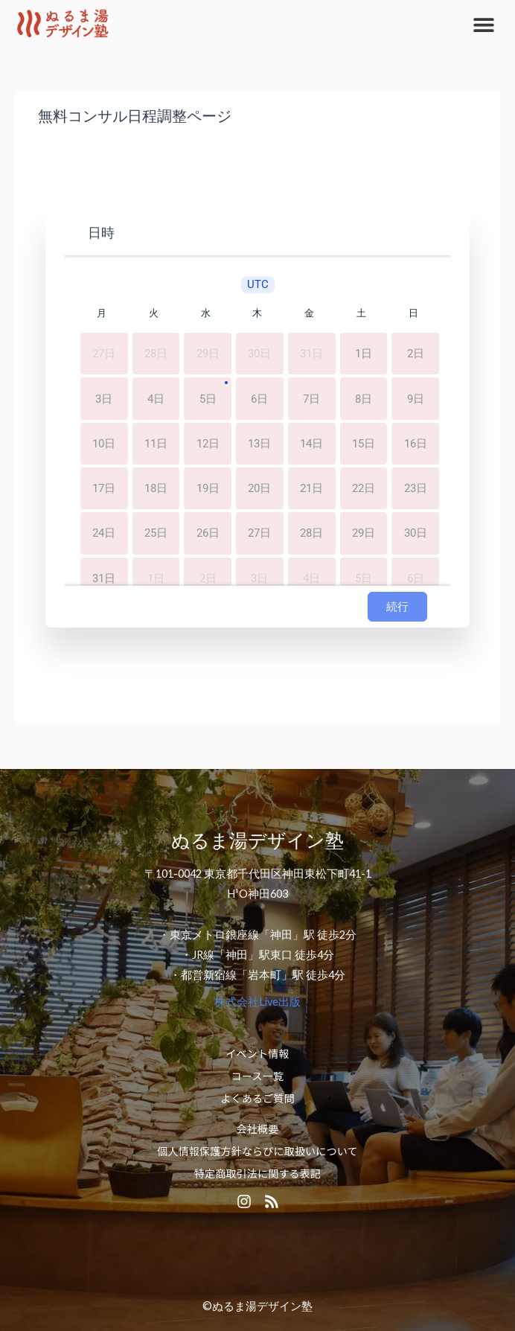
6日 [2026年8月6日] (259, 399)
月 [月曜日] (101, 313)
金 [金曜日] (309, 313)
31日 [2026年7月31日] (311, 354)
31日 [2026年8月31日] (103, 577)
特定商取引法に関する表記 (257, 1173)
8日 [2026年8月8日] (363, 399)
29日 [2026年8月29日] (363, 532)
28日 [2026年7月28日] (155, 354)
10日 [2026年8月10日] (103, 444)
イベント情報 (257, 1053)
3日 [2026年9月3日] (259, 577)
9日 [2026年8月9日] (415, 399)
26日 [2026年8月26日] (208, 532)
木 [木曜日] (257, 313)
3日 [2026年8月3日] (103, 399)
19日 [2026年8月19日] (208, 488)
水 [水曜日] (205, 313)
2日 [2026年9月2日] (208, 577)
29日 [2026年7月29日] (208, 354)
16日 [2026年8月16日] (415, 444)
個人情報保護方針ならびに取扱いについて (257, 1150)
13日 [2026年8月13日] (259, 444)
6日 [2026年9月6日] (415, 577)
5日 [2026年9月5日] (363, 577)
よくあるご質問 (257, 1098)
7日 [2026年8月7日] (311, 399)
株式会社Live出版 (257, 1001)
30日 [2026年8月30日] (415, 532)
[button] (483, 24)
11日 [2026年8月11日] (155, 444)
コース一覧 (257, 1075)
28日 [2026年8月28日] (311, 532)
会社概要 (258, 1128)
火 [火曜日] (153, 313)
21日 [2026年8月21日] (311, 488)
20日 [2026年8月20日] (259, 488)
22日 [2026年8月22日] (363, 488)
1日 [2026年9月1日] (155, 577)
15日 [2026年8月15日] (363, 444)
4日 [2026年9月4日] (311, 577)
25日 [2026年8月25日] (155, 532)
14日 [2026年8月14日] (311, 444)
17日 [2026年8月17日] (103, 488)
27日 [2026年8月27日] (259, 532)
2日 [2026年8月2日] (415, 354)
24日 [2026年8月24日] (103, 532)
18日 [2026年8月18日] (155, 488)
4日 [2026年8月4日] (155, 399)
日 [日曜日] (413, 313)
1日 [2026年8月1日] (363, 354)
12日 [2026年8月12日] (208, 444)
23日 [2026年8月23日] (415, 488)
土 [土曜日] (361, 313)
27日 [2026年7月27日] (103, 354)
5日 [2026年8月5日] (208, 399)
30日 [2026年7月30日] (259, 354)
